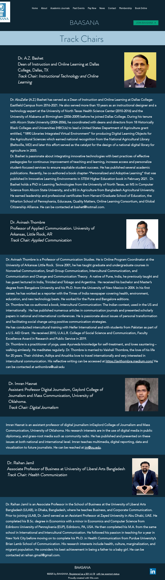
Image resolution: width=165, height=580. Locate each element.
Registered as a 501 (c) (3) (82, 573)
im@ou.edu (93, 447)
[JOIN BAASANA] (145, 22)
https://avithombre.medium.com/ (129, 361)
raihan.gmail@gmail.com (41, 555)
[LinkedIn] (153, 571)
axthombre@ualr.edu (49, 367)
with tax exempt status (107, 573)
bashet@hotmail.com (89, 207)
